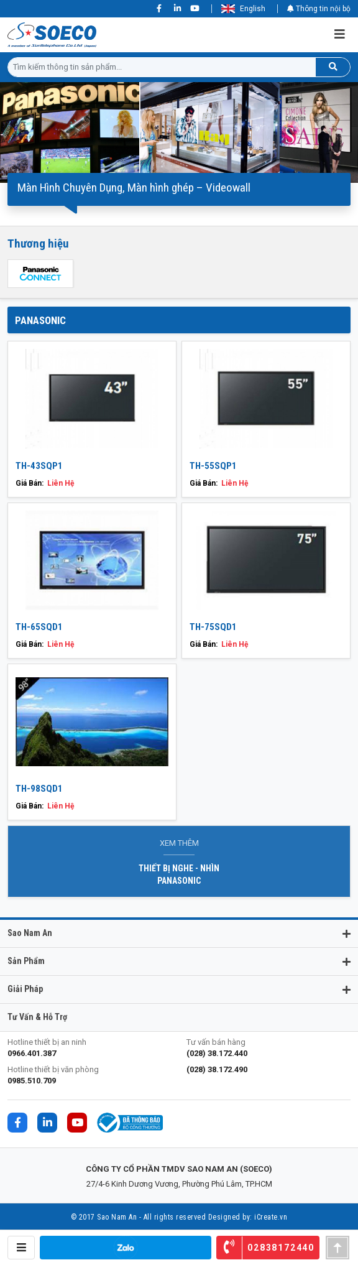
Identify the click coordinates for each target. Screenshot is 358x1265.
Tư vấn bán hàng (268, 1048)
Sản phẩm (26, 961)
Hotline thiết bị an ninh (89, 1048)
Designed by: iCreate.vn (248, 1217)
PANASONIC (40, 320)
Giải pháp (25, 989)
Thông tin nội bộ (319, 8)
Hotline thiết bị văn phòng (89, 1076)
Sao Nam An (29, 933)
